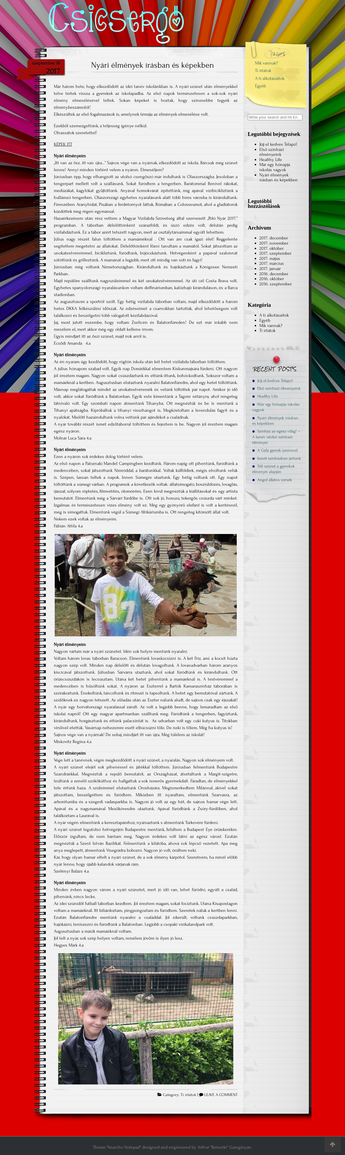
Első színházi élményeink (271, 152)
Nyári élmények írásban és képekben (152, 65)
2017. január (270, 268)
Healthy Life (270, 159)
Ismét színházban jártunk (276, 458)
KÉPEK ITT (63, 144)
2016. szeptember (275, 284)
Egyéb (260, 85)
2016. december (273, 273)
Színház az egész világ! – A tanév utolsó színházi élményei (276, 437)
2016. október (271, 278)
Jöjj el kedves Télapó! (278, 144)
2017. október (271, 248)
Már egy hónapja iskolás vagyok (274, 167)
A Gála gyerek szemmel (275, 450)
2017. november (273, 243)
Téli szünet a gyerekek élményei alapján (273, 469)
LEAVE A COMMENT (221, 1095)
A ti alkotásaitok (270, 78)
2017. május (269, 258)
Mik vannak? (266, 63)
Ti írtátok (188, 1095)
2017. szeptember (275, 253)
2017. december (273, 238)
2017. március (271, 263)
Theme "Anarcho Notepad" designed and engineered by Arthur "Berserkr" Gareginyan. (172, 1147)
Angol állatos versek (272, 479)
